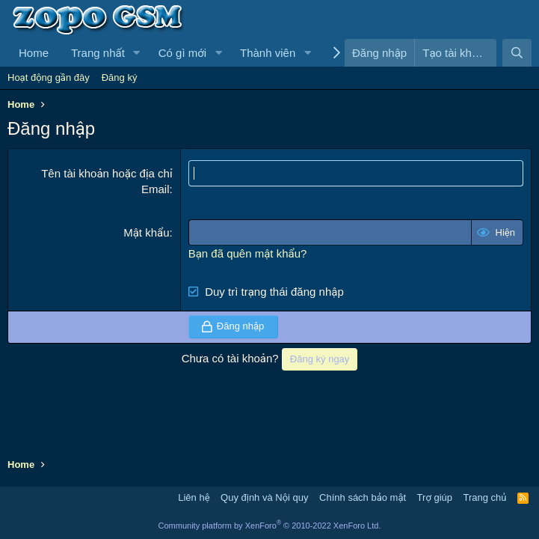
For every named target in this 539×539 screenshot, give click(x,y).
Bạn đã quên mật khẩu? (247, 253)
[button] (136, 53)
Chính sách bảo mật (362, 497)
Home (34, 52)
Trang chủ (485, 497)
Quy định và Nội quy (265, 497)
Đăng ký (120, 77)
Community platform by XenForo (269, 525)
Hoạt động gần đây (48, 77)
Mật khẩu (146, 232)
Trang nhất (98, 52)
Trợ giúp (434, 497)
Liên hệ (193, 497)
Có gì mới (182, 52)
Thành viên (267, 52)
